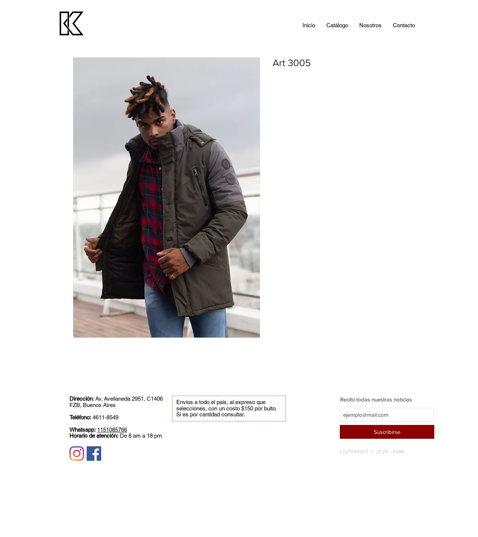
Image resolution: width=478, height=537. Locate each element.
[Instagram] (76, 453)
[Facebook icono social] (94, 453)
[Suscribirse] (387, 432)
